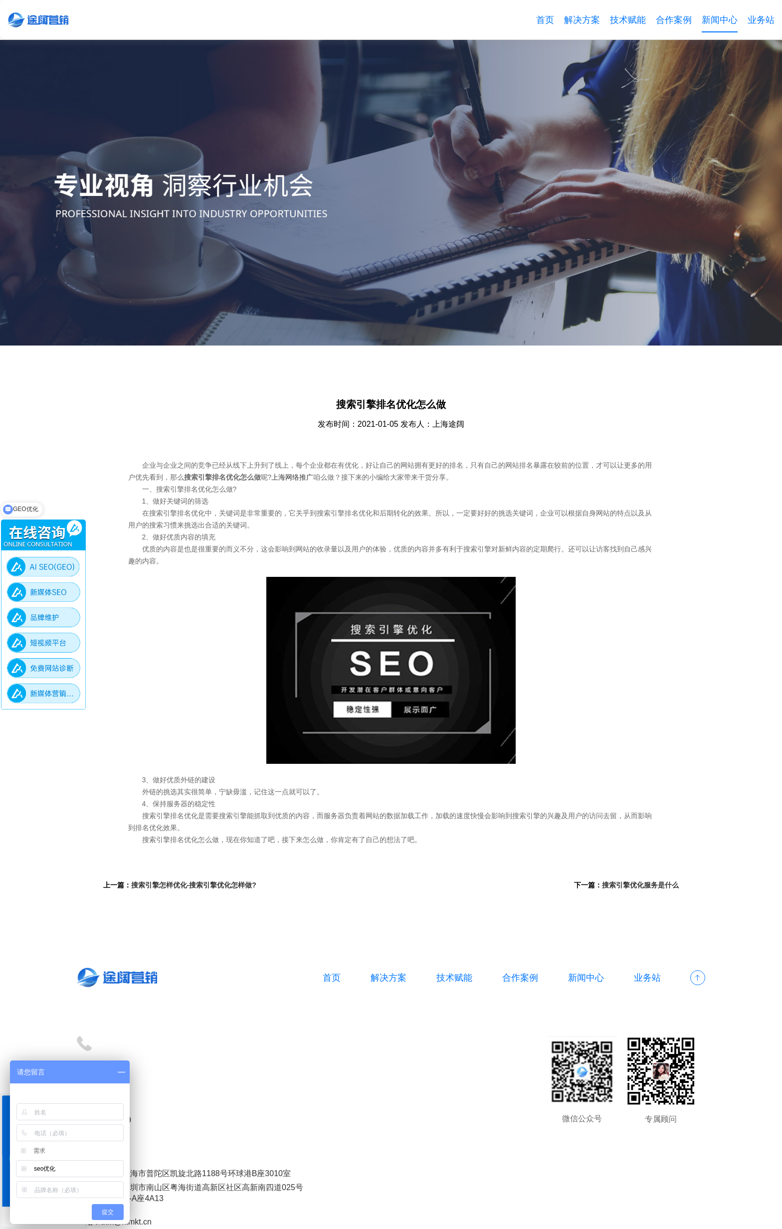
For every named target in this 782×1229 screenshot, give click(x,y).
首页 (545, 20)
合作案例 (674, 20)
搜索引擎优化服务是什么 (637, 886)
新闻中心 (720, 20)
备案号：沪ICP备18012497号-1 (296, 1215)
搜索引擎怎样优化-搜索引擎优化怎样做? (196, 886)
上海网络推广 (302, 478)
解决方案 (582, 20)
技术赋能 (628, 20)
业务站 (761, 20)
